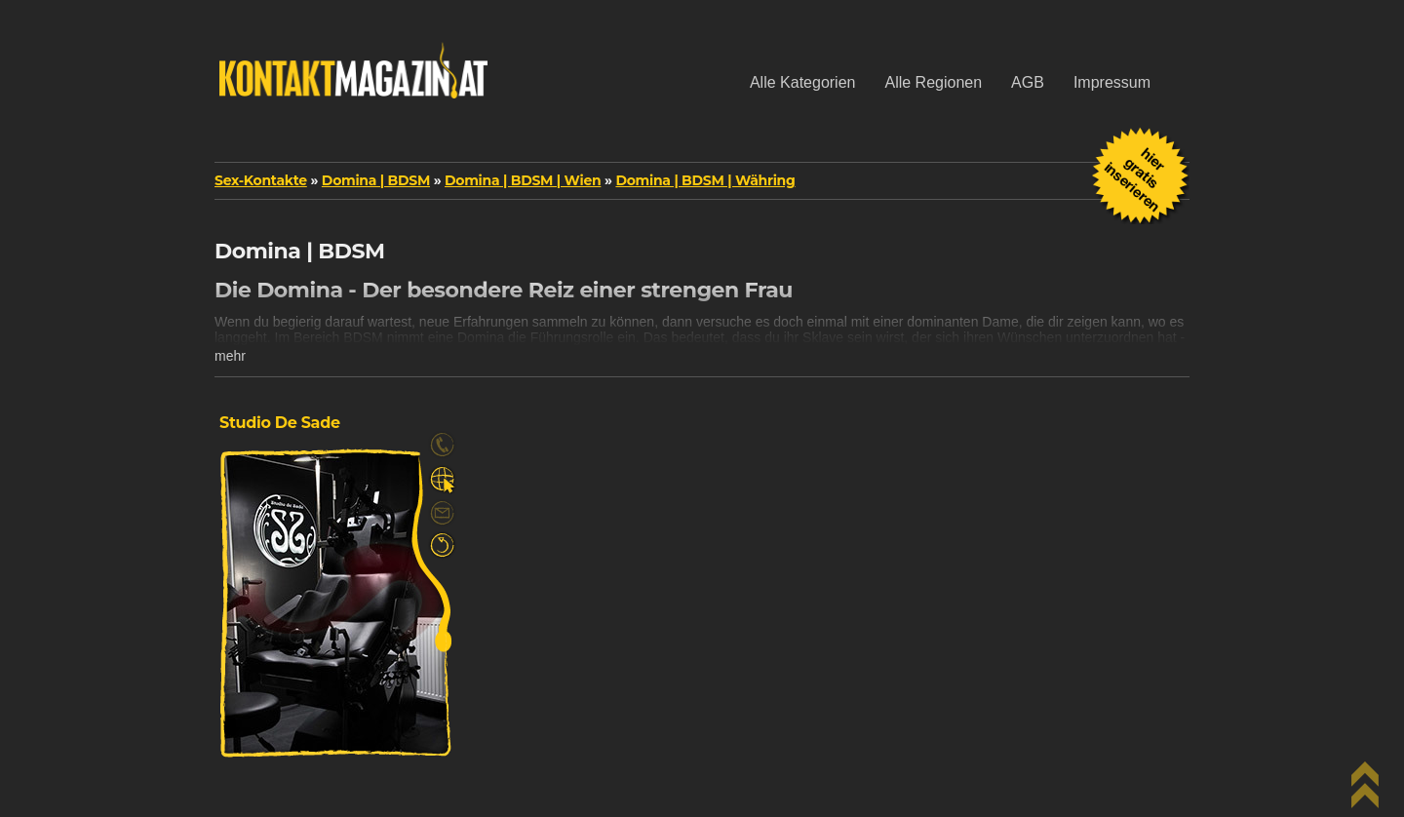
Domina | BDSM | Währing (705, 180)
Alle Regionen (933, 82)
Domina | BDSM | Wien (523, 180)
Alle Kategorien (803, 82)
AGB (1027, 82)
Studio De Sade (279, 422)
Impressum (1111, 82)
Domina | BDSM (376, 180)
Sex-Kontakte (260, 180)
